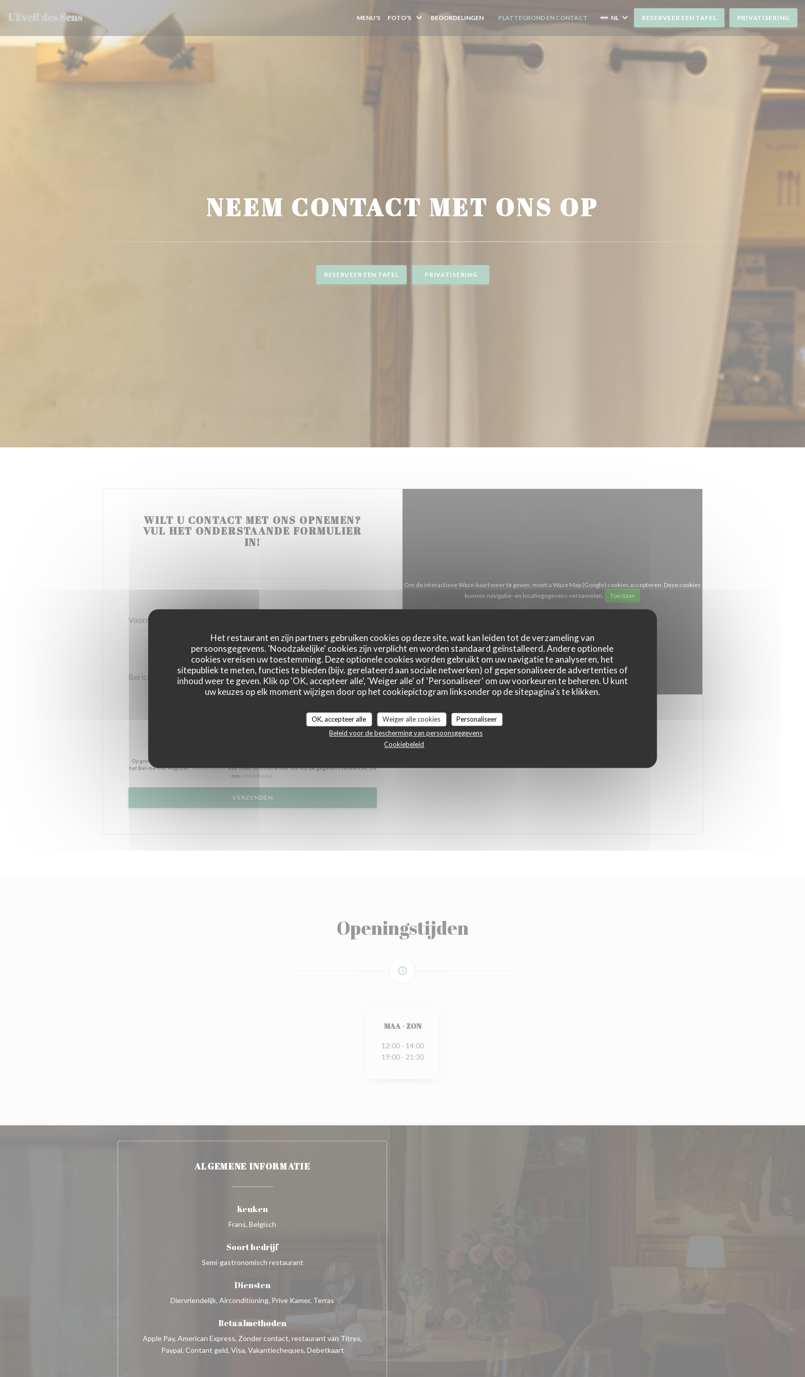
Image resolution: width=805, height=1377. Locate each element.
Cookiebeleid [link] (404, 744)
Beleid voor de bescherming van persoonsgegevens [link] (406, 733)
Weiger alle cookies (411, 719)
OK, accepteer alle (339, 719)
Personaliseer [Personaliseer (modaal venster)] (476, 719)
